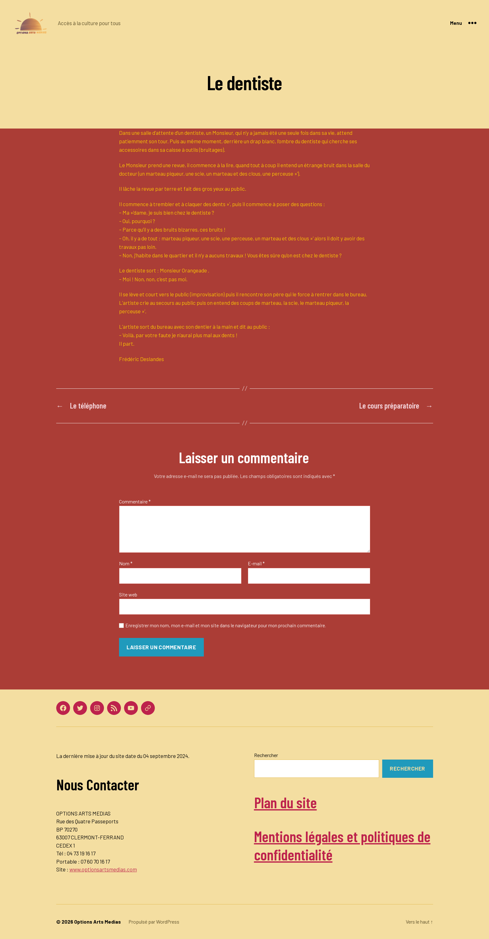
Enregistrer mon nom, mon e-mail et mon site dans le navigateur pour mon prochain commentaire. (225, 625)
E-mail (256, 563)
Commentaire (135, 501)
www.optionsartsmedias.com (103, 869)
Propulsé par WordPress (153, 922)
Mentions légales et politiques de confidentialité (342, 845)
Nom (126, 563)
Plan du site (285, 802)
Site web (128, 594)
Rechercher (266, 755)
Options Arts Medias (97, 922)
